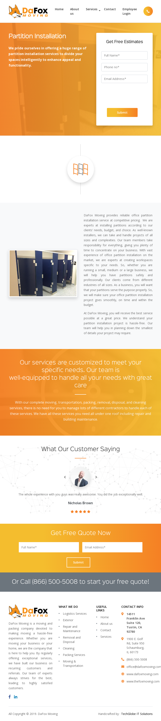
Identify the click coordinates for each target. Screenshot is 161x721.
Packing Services (74, 655)
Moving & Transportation (73, 663)
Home (59, 9)
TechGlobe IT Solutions (137, 714)
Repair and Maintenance (71, 629)
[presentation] (123, 94)
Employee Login (130, 11)
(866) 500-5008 (55, 582)
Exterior (68, 620)
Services (91, 9)
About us (74, 11)
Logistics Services (75, 614)
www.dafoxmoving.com (142, 674)
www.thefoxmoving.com (143, 681)
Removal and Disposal (72, 639)
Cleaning (68, 648)
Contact (110, 9)
